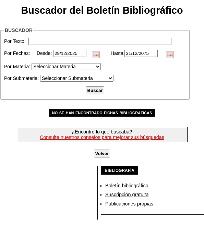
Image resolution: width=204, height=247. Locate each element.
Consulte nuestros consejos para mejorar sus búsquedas (102, 137)
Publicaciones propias (129, 204)
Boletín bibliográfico (126, 185)
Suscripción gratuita (126, 194)
